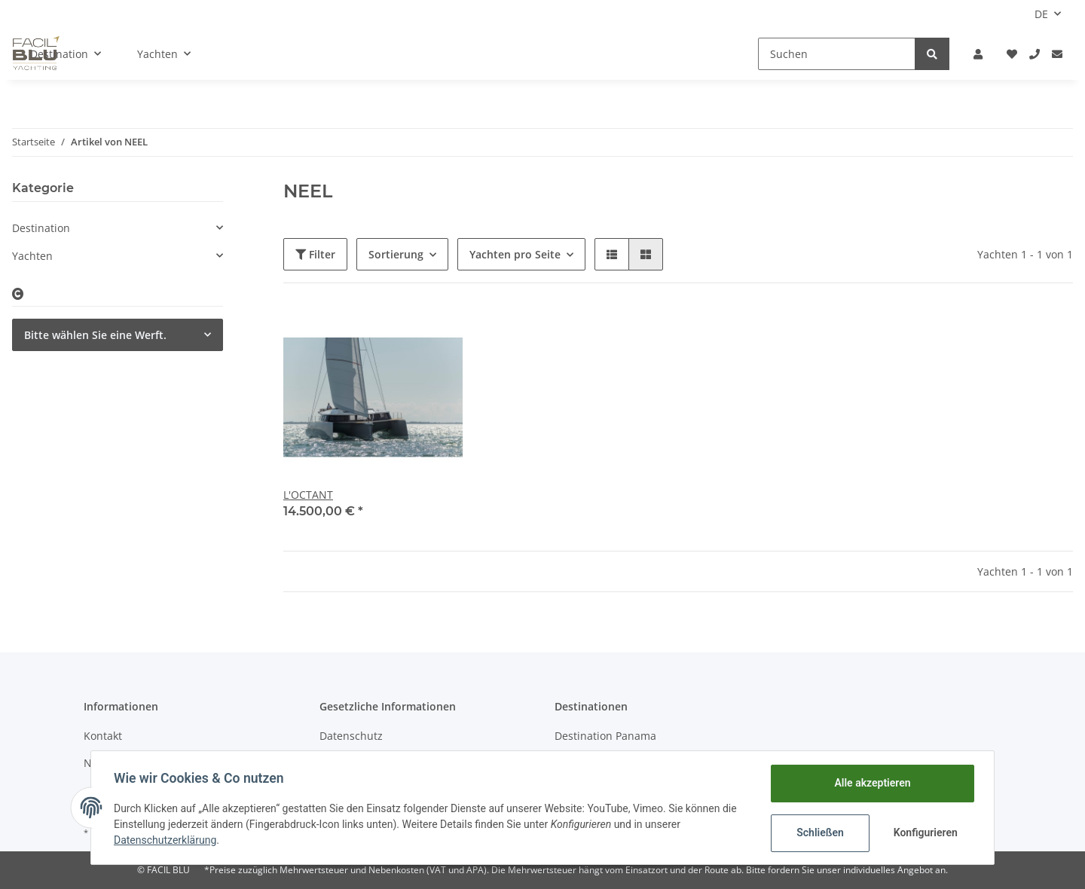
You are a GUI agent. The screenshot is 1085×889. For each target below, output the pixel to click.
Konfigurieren (925, 832)
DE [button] (1041, 14)
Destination (41, 228)
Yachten (32, 256)
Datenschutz (351, 736)
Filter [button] (315, 254)
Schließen (818, 832)
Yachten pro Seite (515, 254)
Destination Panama (605, 736)
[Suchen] (836, 54)
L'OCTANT (308, 494)
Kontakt (103, 736)
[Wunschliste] (1012, 54)
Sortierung (395, 254)
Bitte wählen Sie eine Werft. (95, 335)
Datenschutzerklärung (166, 840)
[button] (978, 54)
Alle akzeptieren (871, 783)
